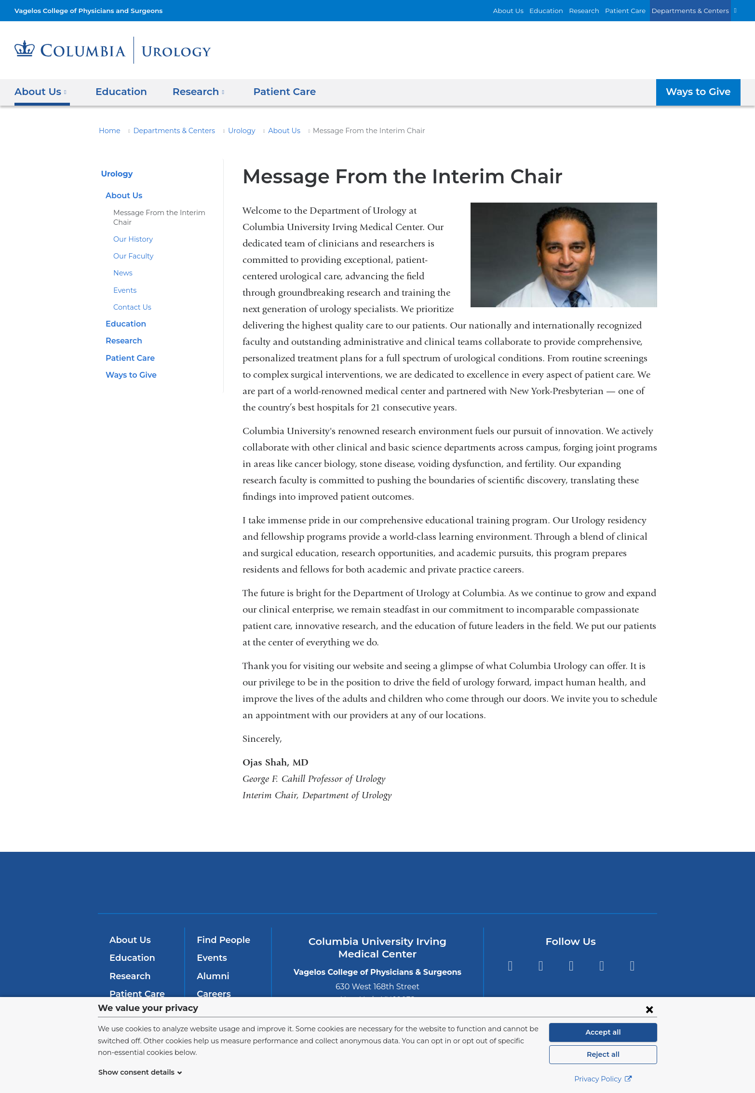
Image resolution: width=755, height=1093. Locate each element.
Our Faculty (131, 247)
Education (563, 10)
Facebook (510, 966)
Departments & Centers (695, 10)
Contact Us (130, 298)
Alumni (211, 976)
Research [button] (191, 91)
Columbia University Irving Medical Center (246, 881)
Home (108, 131)
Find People (221, 940)
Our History (130, 230)
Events (124, 281)
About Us (529, 10)
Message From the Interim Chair (163, 213)
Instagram (632, 966)
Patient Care (636, 10)
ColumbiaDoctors (517, 881)
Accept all (603, 1032)
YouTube (571, 966)
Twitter (541, 966)
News (122, 264)
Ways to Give (700, 91)
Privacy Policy (603, 1079)
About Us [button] (40, 91)
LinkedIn (602, 966)
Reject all (603, 1054)
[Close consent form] (649, 1009)
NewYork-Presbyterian (378, 889)
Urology (228, 131)
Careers (213, 994)
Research (598, 10)
